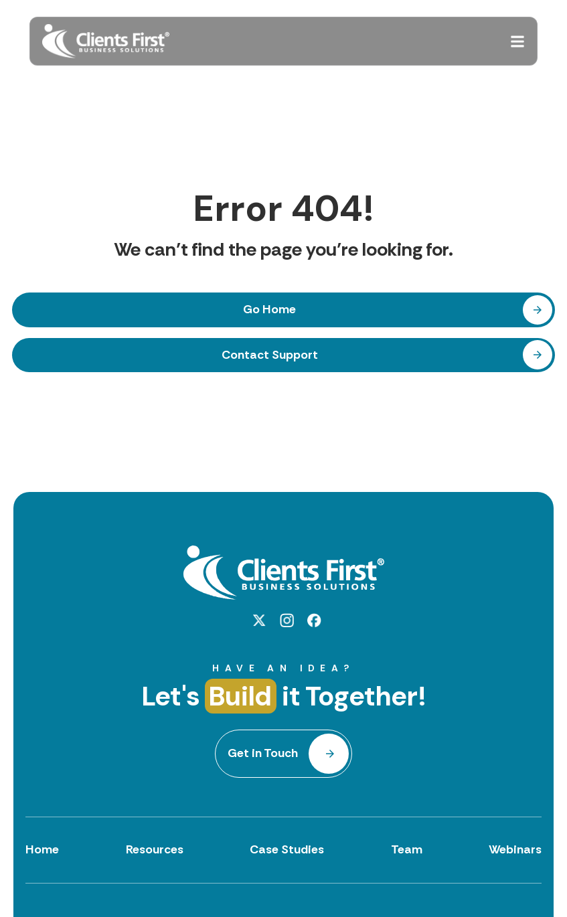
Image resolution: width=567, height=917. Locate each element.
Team (406, 849)
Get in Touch (263, 753)
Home (42, 849)
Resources (154, 849)
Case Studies (287, 849)
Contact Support (270, 355)
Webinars (515, 849)
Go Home (269, 309)
